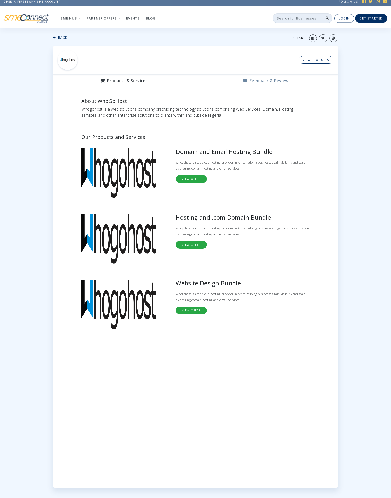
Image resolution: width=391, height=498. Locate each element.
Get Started (371, 18)
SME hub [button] (69, 17)
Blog (151, 17)
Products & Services (124, 80)
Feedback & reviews (266, 80)
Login (344, 18)
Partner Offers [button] (102, 17)
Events (133, 17)
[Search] (298, 18)
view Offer (191, 179)
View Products (316, 60)
